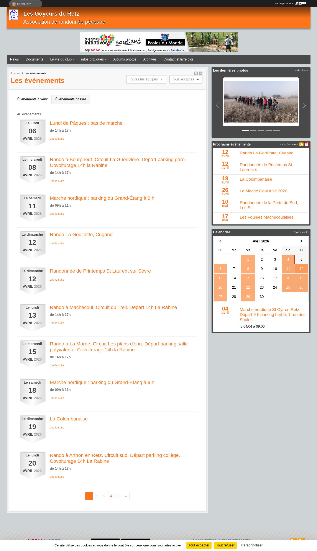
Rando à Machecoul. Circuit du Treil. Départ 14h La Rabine (113, 307)
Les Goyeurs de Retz (51, 13)
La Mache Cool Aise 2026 (263, 191)
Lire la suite (57, 138)
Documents (34, 59)
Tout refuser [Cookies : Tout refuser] (225, 545)
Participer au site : (290, 3)
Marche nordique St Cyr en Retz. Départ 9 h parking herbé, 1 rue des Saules (273, 314)
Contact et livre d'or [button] (178, 59)
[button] (217, 105)
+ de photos (301, 70)
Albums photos (124, 59)
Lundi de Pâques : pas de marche (86, 123)
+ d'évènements (288, 144)
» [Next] (126, 496)
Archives (149, 59)
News (14, 59)
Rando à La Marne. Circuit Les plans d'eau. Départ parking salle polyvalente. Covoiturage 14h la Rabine (119, 346)
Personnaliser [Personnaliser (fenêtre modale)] (252, 545)
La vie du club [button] (61, 59)
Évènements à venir (32, 99)
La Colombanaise (69, 419)
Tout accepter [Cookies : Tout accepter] (199, 545)
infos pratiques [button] (92, 59)
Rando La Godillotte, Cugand (81, 234)
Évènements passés (71, 99)
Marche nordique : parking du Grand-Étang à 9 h (102, 198)
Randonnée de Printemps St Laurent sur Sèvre (100, 271)
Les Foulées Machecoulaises (266, 217)
